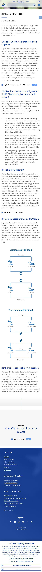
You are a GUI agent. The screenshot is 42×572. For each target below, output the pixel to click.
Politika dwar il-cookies (11, 501)
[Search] (20, 5)
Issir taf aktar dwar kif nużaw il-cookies (22, 561)
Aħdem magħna (9, 459)
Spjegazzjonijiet (9, 462)
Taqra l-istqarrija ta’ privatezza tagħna (22, 559)
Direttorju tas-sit (9, 510)
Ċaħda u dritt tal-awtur (11, 480)
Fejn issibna (7, 470)
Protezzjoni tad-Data (10, 495)
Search (34, 5)
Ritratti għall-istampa (10, 464)
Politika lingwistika (10, 506)
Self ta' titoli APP (19, 439)
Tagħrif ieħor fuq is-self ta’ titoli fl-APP (17, 85)
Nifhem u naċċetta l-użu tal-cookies (22, 565)
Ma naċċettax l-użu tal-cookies (22, 569)
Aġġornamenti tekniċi (10, 483)
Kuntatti (6, 467)
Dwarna (6, 457)
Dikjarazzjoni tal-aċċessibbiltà (13, 503)
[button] (39, 2)
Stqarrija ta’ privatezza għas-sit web (15, 498)
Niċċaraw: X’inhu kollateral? (14, 212)
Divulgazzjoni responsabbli (12, 485)
